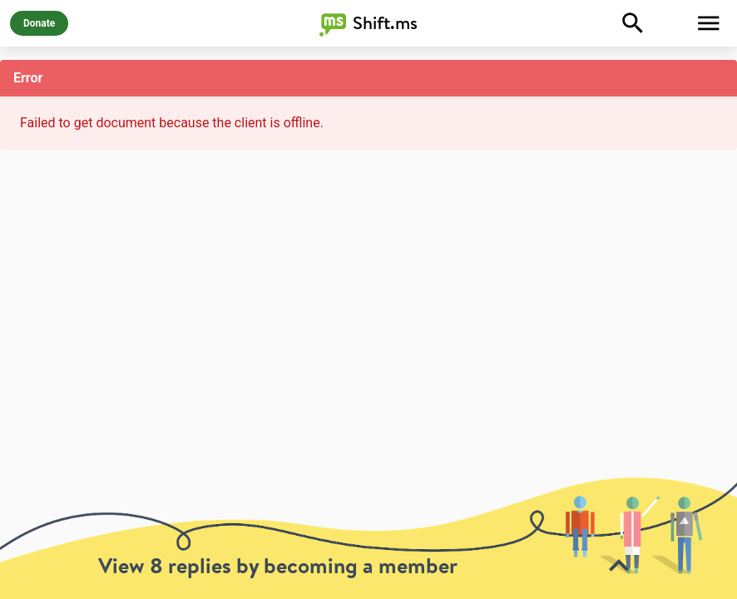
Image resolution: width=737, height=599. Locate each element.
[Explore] (633, 23)
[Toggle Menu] (708, 23)
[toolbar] (368, 538)
